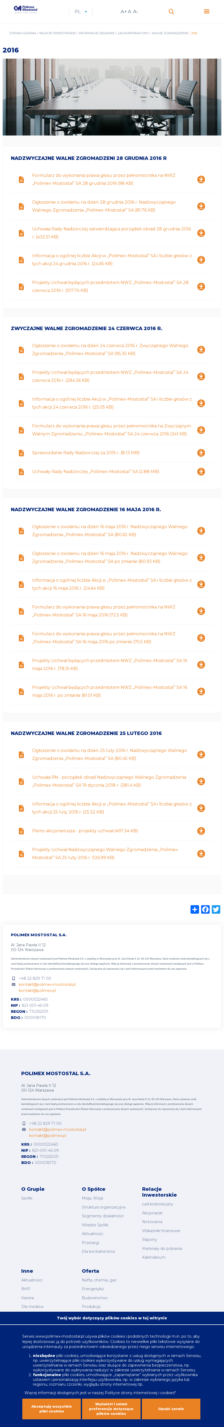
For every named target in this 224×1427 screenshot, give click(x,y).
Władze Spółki (95, 1230)
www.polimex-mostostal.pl (60, 1329)
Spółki (26, 1208)
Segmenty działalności (103, 1223)
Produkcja (91, 1301)
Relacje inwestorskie (57, 44)
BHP (25, 1287)
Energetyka (93, 1287)
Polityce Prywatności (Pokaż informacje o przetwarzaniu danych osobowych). (100, 1120)
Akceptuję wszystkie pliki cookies (51, 1406)
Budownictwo (95, 1294)
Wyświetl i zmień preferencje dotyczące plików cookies (111, 1406)
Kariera (27, 1294)
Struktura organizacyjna (103, 1215)
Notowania (152, 1229)
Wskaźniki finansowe (161, 1236)
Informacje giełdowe (97, 44)
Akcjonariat (152, 1221)
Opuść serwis (171, 1406)
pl (108, 17)
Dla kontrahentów (98, 1252)
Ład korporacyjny (133, 44)
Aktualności (92, 1238)
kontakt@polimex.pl (37, 1001)
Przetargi (90, 1245)
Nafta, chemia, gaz (99, 1279)
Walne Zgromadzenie (170, 44)
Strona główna (22, 44)
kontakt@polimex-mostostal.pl (47, 995)
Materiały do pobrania (162, 1251)
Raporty (149, 1243)
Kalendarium (154, 1258)
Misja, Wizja (92, 1208)
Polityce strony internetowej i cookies (139, 1386)
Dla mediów (32, 1301)
